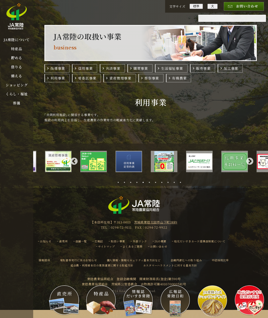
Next (250, 161)
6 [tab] (150, 182)
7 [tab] (157, 182)
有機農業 (179, 78)
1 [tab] (119, 182)
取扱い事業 (118, 241)
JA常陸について (17, 39)
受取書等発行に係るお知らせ (78, 260)
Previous (74, 161)
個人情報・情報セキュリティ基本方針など (134, 260)
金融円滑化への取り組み (186, 260)
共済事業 (113, 68)
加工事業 (231, 68)
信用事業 (85, 68)
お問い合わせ (158, 246)
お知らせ (45, 241)
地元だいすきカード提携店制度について (199, 241)
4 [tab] (138, 182)
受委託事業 (87, 78)
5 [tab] (144, 182)
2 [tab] (126, 182)
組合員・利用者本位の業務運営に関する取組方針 (102, 265)
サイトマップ (106, 246)
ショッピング (17, 84)
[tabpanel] (133, 161)
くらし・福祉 (17, 93)
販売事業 (203, 68)
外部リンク (140, 241)
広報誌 (99, 241)
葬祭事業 (151, 78)
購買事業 (140, 68)
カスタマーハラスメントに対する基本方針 (170, 265)
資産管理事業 (120, 78)
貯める (16, 57)
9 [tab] (169, 182)
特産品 (16, 48)
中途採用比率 (220, 260)
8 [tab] (163, 182)
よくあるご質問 (133, 246)
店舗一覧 (81, 241)
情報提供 (44, 260)
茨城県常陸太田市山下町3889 (155, 222)
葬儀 (16, 103)
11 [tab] (182, 182)
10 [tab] (176, 182)
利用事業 (57, 78)
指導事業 (57, 68)
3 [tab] (132, 182)
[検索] (227, 21)
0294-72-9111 (121, 227)
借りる (16, 66)
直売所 (63, 241)
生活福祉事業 (172, 68)
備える (16, 75)
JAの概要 (160, 241)
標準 (196, 6)
